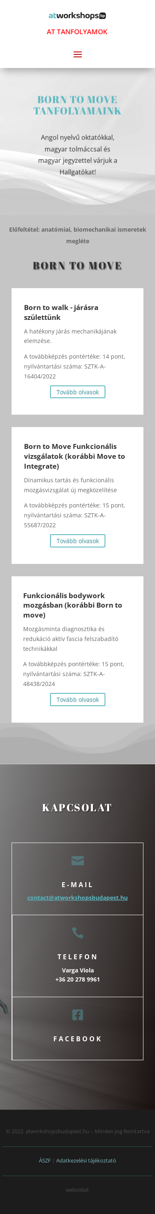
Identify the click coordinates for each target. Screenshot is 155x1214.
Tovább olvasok (78, 392)
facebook (78, 1038)
